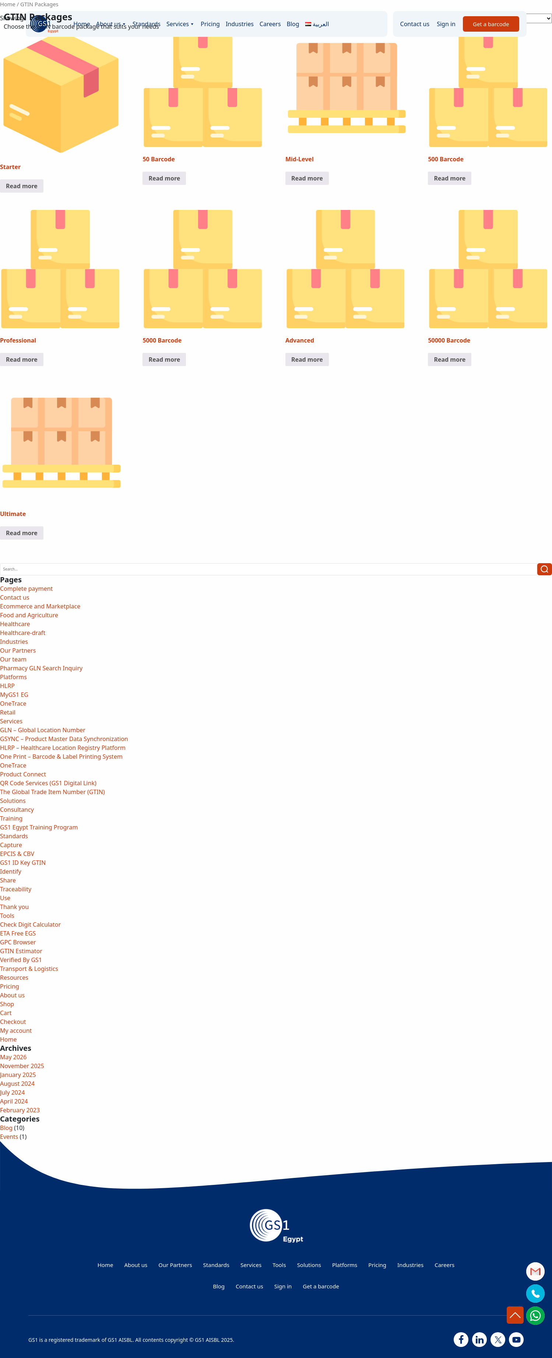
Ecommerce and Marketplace (40, 606)
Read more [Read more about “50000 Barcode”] (449, 359)
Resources (14, 977)
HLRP (7, 686)
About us (12, 995)
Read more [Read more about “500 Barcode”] (449, 178)
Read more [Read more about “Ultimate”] (22, 533)
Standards (14, 836)
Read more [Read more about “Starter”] (22, 186)
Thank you (14, 907)
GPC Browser (18, 942)
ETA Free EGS (18, 933)
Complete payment (26, 589)
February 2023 (20, 1110)
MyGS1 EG (14, 695)
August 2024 (17, 1084)
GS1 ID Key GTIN (23, 863)
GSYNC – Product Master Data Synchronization (64, 739)
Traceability (15, 889)
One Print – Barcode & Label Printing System (62, 756)
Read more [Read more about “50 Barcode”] (164, 178)
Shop (7, 1004)
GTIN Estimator (21, 951)
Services (11, 721)
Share (8, 880)
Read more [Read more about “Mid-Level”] (307, 178)
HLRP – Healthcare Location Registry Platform (63, 748)
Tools (7, 916)
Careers (444, 1264)
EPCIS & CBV (17, 854)
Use (5, 898)
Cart (5, 1013)
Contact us (14, 597)
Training (11, 818)
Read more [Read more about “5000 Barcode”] (164, 359)
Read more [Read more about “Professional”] (22, 359)
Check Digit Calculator (30, 924)
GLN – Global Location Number (42, 730)
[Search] (268, 569)
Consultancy (17, 810)
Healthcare (15, 624)
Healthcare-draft (22, 633)
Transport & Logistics (29, 969)
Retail (7, 712)
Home (7, 4)
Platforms (13, 677)
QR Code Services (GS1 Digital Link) (48, 783)
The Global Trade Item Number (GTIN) (52, 792)
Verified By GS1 (21, 960)
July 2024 (12, 1092)
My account (16, 1031)
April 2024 (14, 1101)
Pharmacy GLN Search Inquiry (41, 668)
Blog (6, 1128)
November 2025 (22, 1066)
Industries (14, 642)
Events (9, 1137)
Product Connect (23, 774)
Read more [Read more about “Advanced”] (307, 359)
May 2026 (13, 1057)
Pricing (9, 986)
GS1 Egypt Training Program (39, 827)
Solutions (13, 801)
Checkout (13, 1022)
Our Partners (18, 650)
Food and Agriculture (29, 615)
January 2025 (18, 1075)
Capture (11, 845)
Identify (10, 871)
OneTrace (13, 703)
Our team (13, 659)
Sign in (283, 1286)
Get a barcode (321, 1286)
